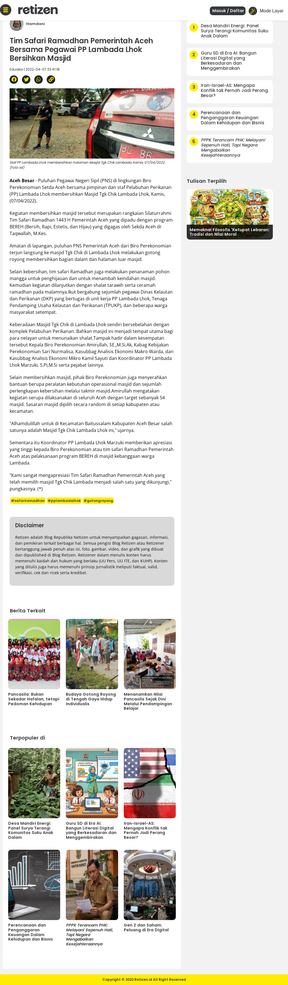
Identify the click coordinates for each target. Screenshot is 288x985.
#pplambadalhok (64, 500)
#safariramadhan (28, 500)
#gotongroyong (98, 500)
